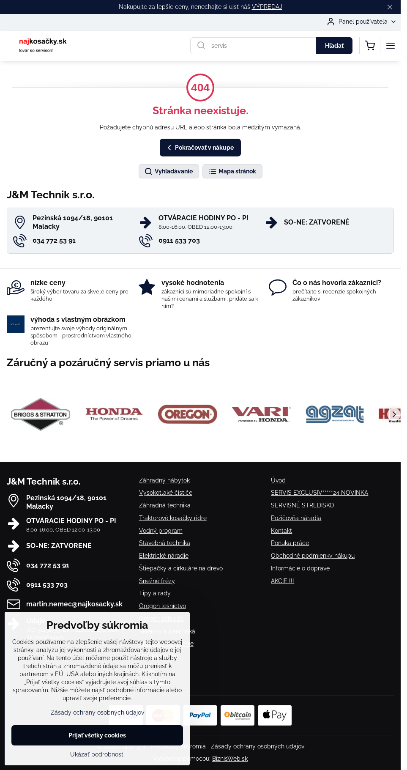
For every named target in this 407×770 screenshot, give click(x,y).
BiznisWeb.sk (230, 758)
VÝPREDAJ (267, 6)
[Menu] (390, 45)
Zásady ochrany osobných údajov (257, 746)
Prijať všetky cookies (97, 735)
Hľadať (334, 45)
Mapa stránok (232, 171)
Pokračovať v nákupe (199, 147)
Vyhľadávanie (168, 171)
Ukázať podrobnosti (97, 754)
